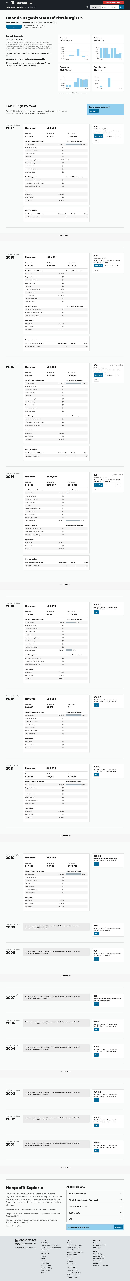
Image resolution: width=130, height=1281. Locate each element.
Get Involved (46, 1265)
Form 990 (10, 111)
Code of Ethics (72, 1270)
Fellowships (78, 1252)
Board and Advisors (74, 1245)
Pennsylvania (31, 7)
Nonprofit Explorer (15, 7)
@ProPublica (45, 1270)
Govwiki (25, 1222)
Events (43, 1272)
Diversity (70, 1250)
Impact (70, 1259)
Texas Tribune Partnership (51, 1247)
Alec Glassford (26, 1209)
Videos (43, 1261)
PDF (118, 136)
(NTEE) (8, 55)
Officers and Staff (73, 1247)
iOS (94, 1245)
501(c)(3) (22, 39)
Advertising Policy (74, 1272)
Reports (70, 1257)
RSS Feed (96, 1247)
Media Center (72, 1254)
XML (96, 140)
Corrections (71, 1264)
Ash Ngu (36, 1209)
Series (43, 1258)
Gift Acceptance (73, 1275)
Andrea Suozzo (14, 1209)
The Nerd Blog (46, 1268)
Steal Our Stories (99, 1256)
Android (103, 1245)
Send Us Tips (98, 1254)
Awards (70, 1261)
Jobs (69, 1252)
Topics (43, 1256)
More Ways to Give (100, 1265)
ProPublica (45, 1243)
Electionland (45, 1250)
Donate (96, 1263)
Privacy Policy (72, 1277)
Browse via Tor (98, 1258)
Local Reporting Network (50, 1245)
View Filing (98, 136)
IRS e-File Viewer (28, 1220)
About (69, 1243)
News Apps (45, 1263)
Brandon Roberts (49, 1209)
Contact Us (93, 111)
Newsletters (97, 1243)
